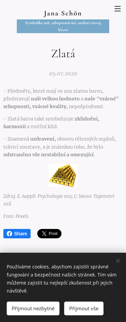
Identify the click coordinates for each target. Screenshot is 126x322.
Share (17, 233)
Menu (118, 8)
